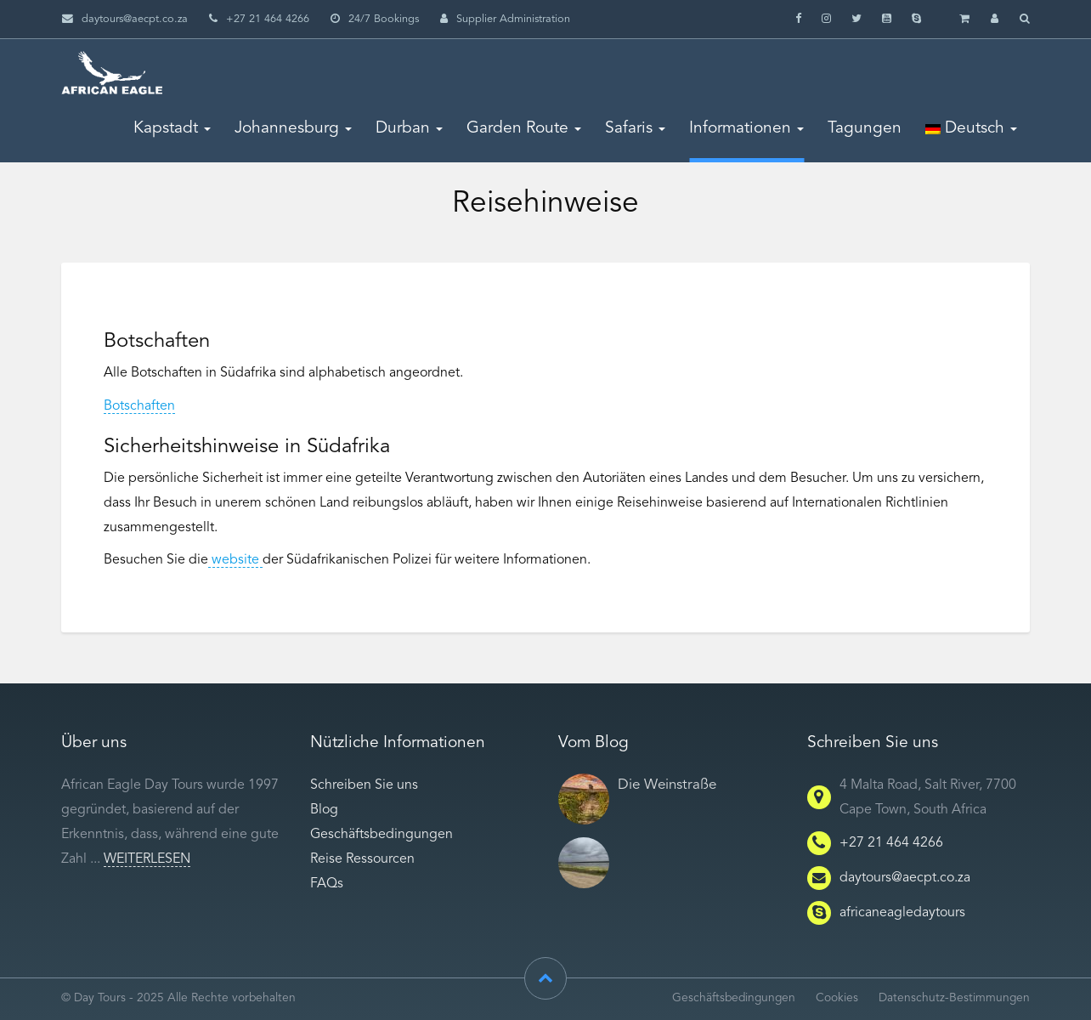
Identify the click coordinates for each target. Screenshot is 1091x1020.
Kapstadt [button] (172, 128)
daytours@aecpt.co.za (135, 19)
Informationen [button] (746, 128)
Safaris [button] (635, 128)
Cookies (837, 998)
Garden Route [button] (523, 128)
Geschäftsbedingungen (381, 835)
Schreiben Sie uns (364, 785)
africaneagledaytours (902, 913)
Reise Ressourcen (362, 859)
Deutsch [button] (971, 128)
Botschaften (139, 406)
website (235, 560)
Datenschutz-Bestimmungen (954, 998)
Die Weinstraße (667, 785)
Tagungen (865, 128)
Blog (324, 810)
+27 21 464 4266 (891, 843)
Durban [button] (409, 128)
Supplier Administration (505, 19)
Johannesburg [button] (293, 128)
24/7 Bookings (375, 19)
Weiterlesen (147, 859)
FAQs (326, 884)
